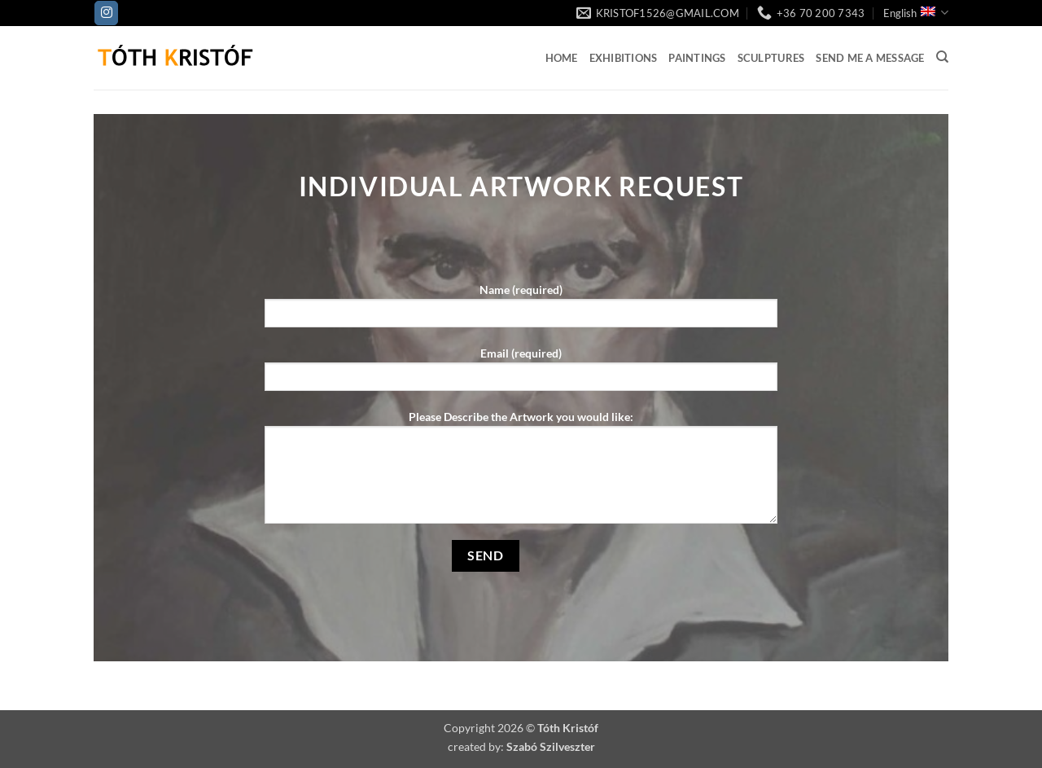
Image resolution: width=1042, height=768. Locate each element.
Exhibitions (623, 57)
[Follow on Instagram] (106, 13)
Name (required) (521, 311)
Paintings (696, 57)
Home (561, 57)
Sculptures (771, 57)
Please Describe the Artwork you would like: (521, 472)
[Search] (942, 57)
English (915, 12)
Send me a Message (870, 57)
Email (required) (521, 374)
